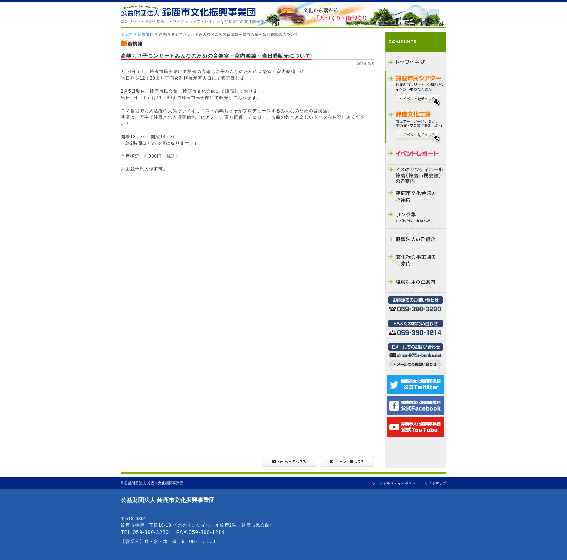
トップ (127, 34)
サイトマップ (435, 483)
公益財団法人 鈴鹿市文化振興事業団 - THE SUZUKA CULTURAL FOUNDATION (188, 11)
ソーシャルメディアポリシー (395, 483)
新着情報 (146, 34)
